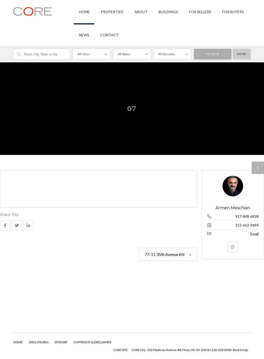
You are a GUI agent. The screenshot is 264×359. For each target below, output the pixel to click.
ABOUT (140, 12)
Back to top (240, 350)
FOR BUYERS (233, 12)
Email (254, 234)
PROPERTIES (112, 12)
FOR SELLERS (200, 12)
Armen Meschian (233, 207)
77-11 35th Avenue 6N (168, 254)
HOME (84, 12)
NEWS (84, 35)
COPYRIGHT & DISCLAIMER (92, 342)
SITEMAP (61, 342)
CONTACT (109, 35)
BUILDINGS (168, 12)
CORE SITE (120, 350)
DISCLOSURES (38, 342)
